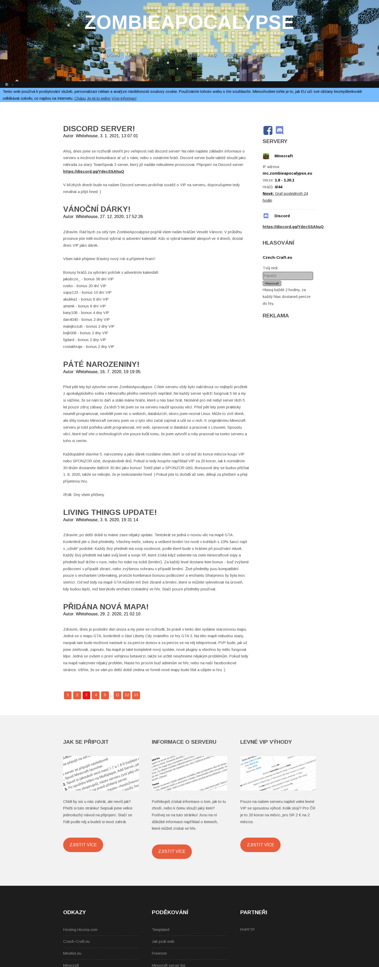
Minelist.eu (72, 953)
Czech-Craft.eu (76, 941)
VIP (162, 55)
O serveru (187, 55)
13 (136, 695)
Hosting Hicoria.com (80, 930)
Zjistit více (83, 844)
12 (127, 695)
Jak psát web (163, 941)
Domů (113, 55)
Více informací (124, 98)
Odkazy (74, 912)
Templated (160, 930)
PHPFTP (247, 930)
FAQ (212, 55)
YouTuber (236, 55)
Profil (264, 55)
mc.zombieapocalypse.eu (287, 173)
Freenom (159, 953)
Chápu (80, 98)
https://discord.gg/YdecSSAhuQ (93, 171)
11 (117, 695)
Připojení (140, 55)
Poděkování (170, 912)
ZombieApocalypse (189, 22)
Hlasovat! (272, 283)
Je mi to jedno (99, 98)
